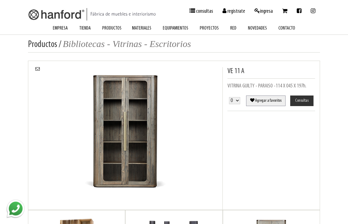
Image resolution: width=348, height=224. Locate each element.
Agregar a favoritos (266, 100)
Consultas (302, 100)
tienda (85, 28)
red (233, 28)
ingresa (263, 11)
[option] (125, 127)
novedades (257, 28)
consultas (201, 11)
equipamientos (175, 28)
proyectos (209, 28)
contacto (286, 28)
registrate (233, 11)
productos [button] (111, 28)
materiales (141, 28)
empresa (60, 28)
